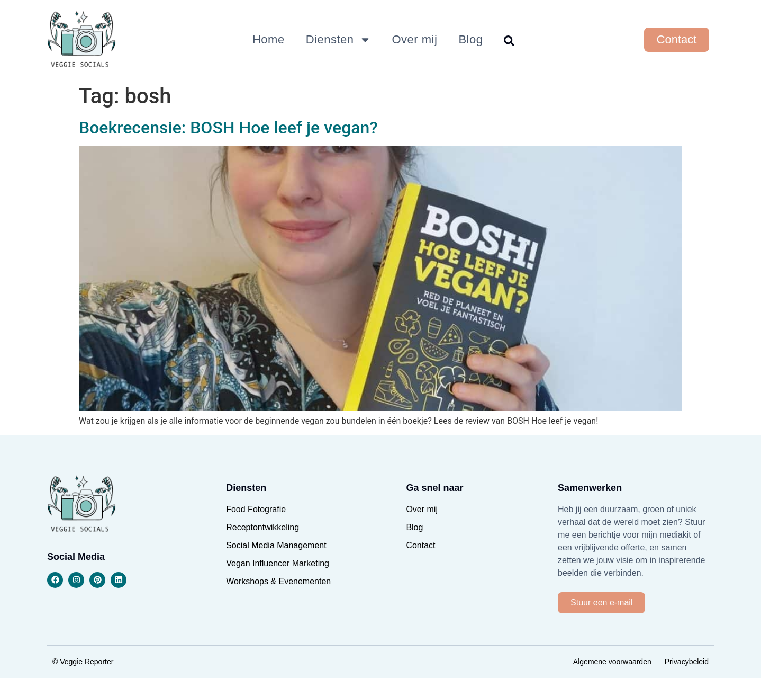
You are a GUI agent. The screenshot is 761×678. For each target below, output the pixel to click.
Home (268, 39)
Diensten (338, 40)
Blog (470, 39)
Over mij (415, 39)
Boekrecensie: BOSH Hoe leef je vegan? (228, 128)
